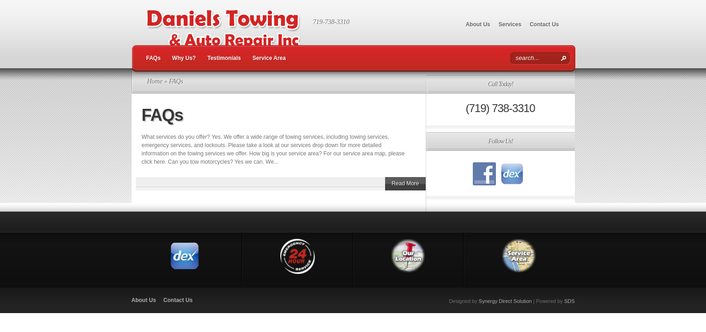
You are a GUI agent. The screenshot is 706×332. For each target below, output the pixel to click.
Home (155, 81)
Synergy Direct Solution (505, 301)
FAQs (153, 58)
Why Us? (184, 58)
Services (510, 24)
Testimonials (224, 58)
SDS (569, 301)
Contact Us (544, 24)
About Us (477, 24)
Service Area (269, 58)
